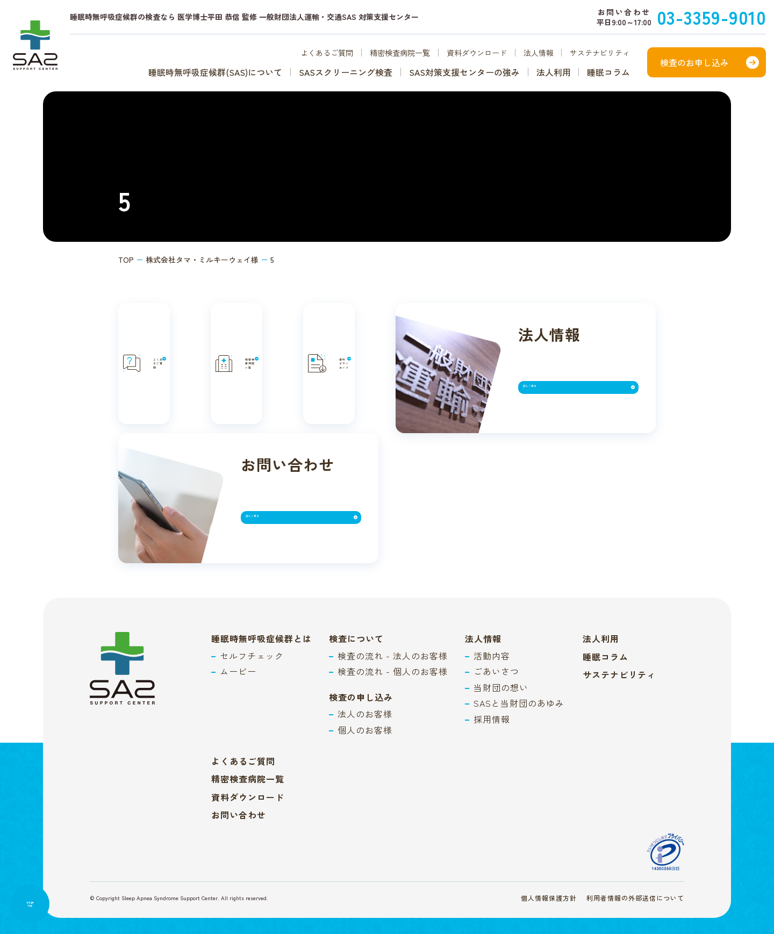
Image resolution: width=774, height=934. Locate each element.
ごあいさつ (496, 644)
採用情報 (492, 692)
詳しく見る (277, 494)
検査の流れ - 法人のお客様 (393, 628)
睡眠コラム (608, 72)
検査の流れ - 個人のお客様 (393, 644)
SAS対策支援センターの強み (464, 72)
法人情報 (539, 52)
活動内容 (492, 628)
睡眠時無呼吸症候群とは (261, 611)
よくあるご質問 (326, 52)
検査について (356, 611)
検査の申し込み (361, 670)
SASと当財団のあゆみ (519, 676)
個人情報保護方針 (549, 870)
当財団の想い (501, 660)
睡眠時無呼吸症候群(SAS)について (215, 72)
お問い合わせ (238, 787)
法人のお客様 (365, 686)
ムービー (238, 644)
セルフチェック (252, 628)
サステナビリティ (600, 52)
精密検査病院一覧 (400, 52)
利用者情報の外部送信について (635, 870)
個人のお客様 (365, 702)
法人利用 (553, 72)
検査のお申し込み (694, 62)
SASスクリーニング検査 (345, 72)
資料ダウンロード (477, 52)
